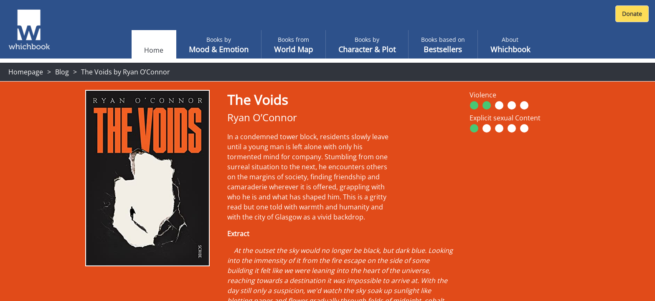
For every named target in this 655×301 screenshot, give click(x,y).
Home (153, 50)
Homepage (25, 72)
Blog (62, 72)
